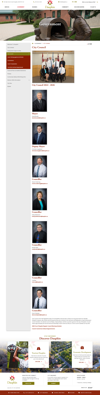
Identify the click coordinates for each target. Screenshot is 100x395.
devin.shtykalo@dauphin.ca (39, 315)
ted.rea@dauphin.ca (37, 282)
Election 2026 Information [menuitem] (13, 80)
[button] (29, 53)
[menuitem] (7, 7)
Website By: (84, 387)
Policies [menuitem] (9, 73)
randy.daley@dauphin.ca (38, 249)
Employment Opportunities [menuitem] (14, 50)
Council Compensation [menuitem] (12, 64)
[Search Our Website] (90, 2)
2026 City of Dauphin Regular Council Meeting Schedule (47, 326)
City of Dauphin (12, 379)
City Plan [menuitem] (9, 83)
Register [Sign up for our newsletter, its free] (28, 383)
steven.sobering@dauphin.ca (39, 183)
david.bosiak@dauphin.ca (39, 118)
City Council (46, 43)
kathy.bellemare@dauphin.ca (40, 216)
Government (38, 43)
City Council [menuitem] (10, 54)
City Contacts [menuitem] (10, 47)
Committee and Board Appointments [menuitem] (15, 67)
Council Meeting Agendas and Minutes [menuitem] (15, 57)
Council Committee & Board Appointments (43, 328)
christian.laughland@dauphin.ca (40, 150)
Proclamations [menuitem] (10, 60)
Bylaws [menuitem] (9, 86)
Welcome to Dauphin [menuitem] (12, 44)
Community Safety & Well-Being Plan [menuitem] (16, 77)
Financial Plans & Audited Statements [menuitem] (16, 70)
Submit (53, 383)
